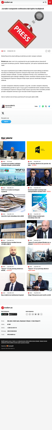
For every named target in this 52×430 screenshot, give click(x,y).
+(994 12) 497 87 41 (12, 328)
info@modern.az (11, 334)
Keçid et (6, 121)
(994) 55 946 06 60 (12, 331)
